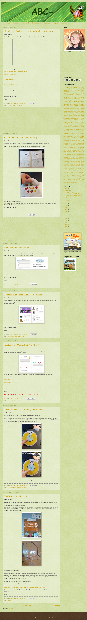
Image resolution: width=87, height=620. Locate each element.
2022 (66, 209)
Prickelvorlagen (81, 158)
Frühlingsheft (77, 150)
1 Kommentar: (22, 398)
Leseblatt (75, 93)
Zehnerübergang (67, 118)
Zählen (72, 126)
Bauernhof (71, 141)
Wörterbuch (82, 137)
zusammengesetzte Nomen (68, 182)
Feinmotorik (82, 148)
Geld (13, 336)
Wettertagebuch (70, 137)
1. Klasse (75, 105)
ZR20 (78, 111)
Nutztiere (14, 487)
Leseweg (82, 108)
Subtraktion (77, 98)
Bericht (74, 143)
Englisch (65, 147)
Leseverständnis (80, 91)
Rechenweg (73, 161)
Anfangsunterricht (67, 101)
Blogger (52, 617)
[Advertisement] (31, 120)
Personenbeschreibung (68, 158)
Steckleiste (72, 98)
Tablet (75, 111)
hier (22, 201)
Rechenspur (73, 133)
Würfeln (73, 175)
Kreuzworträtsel (77, 115)
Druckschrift (81, 105)
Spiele (71, 100)
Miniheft (22, 336)
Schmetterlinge (75, 162)
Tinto (75, 136)
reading (74, 180)
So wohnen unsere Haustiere (11, 77)
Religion (82, 161)
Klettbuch (82, 102)
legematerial (66, 180)
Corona (77, 144)
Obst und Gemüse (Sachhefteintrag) (20, 137)
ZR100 (82, 104)
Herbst (82, 101)
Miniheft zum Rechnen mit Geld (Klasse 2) (24, 294)
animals (72, 178)
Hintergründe (74, 151)
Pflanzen (74, 158)
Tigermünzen (82, 169)
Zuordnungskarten (75, 118)
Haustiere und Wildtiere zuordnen (12, 84)
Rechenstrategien (67, 161)
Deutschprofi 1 (7, 379)
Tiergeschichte (71, 169)
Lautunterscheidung (68, 104)
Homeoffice (80, 151)
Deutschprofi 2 (7, 382)
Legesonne (79, 122)
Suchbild (65, 168)
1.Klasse (74, 87)
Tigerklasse (77, 169)
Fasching (78, 148)
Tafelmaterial (78, 168)
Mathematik (25, 23)
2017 (66, 220)
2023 (66, 207)
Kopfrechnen (66, 108)
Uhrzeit (78, 136)
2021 (66, 211)
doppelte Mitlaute (81, 178)
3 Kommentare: (22, 103)
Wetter (65, 109)
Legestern (66, 107)
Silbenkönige (72, 165)
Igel (83, 151)
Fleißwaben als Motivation (16, 496)
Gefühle (82, 127)
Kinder (76, 109)
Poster (83, 109)
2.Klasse (10, 105)
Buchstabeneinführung (68, 94)
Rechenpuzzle (66, 133)
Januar (68, 200)
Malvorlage (82, 154)
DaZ (64, 146)
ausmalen (76, 126)
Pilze (77, 158)
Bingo (65, 100)
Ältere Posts (56, 605)
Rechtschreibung (68, 90)
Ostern (73, 157)
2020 (66, 213)
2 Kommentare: (22, 598)
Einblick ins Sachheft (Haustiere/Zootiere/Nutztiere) (28, 31)
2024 (66, 205)
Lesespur (79, 130)
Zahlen (83, 175)
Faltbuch (76, 112)
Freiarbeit (66, 91)
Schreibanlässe (66, 164)
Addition (82, 93)
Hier (5, 203)
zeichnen (82, 180)
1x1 (80, 111)
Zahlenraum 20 (67, 105)
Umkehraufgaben (73, 171)
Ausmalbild (65, 141)
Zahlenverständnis (67, 139)
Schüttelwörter (81, 134)
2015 (66, 224)
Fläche (78, 127)
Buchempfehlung (81, 143)
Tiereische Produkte (9, 79)
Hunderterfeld (81, 129)
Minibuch (75, 155)
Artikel (79, 140)
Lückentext (78, 154)
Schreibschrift (67, 98)
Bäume (74, 102)
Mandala (82, 115)
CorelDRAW (66, 93)
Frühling (73, 150)
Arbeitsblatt (14, 400)
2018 (66, 218)
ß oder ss (75, 182)
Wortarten (69, 109)
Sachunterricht (36, 23)
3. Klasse (82, 118)
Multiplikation (71, 107)
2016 (66, 222)
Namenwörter (66, 157)
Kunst (75, 122)
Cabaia (74, 144)
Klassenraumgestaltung (68, 115)
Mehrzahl (65, 132)
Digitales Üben (75, 146)
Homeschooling (67, 122)
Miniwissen (70, 132)
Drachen (82, 146)
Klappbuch (82, 114)
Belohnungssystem (67, 143)
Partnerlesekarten (81, 157)
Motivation (10, 600)
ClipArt (77, 90)
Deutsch (15, 23)
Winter (26, 286)
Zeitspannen (66, 178)
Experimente (66, 148)
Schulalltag (71, 164)
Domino (82, 96)
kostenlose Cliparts (76, 139)
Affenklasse (69, 140)
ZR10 (73, 109)
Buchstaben (71, 96)
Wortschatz (76, 137)
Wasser (76, 172)
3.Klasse (65, 119)
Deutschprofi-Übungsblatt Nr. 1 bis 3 (21, 345)
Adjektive (65, 127)
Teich (83, 168)
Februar (68, 190)
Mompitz (78, 155)
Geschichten (76, 129)
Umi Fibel (82, 136)
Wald (65, 137)
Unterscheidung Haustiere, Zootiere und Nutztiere (15, 71)
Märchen (82, 155)
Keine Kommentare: (23, 284)
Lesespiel (65, 154)
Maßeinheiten (66, 155)
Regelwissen (77, 107)
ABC (70, 119)
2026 (66, 188)
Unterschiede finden (80, 171)
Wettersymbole (81, 172)
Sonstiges (47, 23)
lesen (65, 88)
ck (77, 178)
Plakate (65, 116)
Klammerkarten (67, 97)
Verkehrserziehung (80, 100)
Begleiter (76, 141)
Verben (68, 116)
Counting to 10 (81, 144)
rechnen (78, 180)
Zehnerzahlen (81, 176)
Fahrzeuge (70, 148)
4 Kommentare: (22, 215)
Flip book (69, 150)
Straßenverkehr (67, 136)
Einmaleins (74, 127)
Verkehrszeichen (67, 125)
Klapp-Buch (74, 114)
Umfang (65, 171)
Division (71, 112)
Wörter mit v (67, 175)
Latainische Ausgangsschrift (74, 108)
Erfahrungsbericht (72, 147)
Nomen (65, 123)
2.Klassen (65, 140)
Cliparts (55, 23)
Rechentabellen (81, 133)
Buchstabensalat (66, 144)
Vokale (65, 172)
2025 (66, 203)
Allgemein (76, 119)
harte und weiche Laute (68, 179)
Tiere (25, 487)
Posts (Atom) (11, 608)
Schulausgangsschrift (76, 123)
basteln (75, 178)
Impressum (64, 23)
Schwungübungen (77, 164)
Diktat (80, 146)
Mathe (83, 130)
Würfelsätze (78, 175)
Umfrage (68, 171)
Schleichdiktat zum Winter (16, 247)
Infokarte (82, 107)
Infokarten (66, 130)
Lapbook (70, 130)
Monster (74, 132)
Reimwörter (66, 134)
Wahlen (72, 172)
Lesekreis (74, 130)
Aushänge (82, 140)
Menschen (71, 155)
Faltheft (74, 148)
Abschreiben (10, 286)
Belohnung (82, 141)
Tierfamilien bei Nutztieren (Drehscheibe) (23, 409)
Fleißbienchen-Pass (8, 587)
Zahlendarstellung (67, 176)
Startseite (7, 23)
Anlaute (82, 98)
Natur (83, 122)
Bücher (71, 144)
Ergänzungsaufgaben (80, 147)
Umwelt (82, 123)
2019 (66, 216)
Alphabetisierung (75, 140)
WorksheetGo (67, 102)
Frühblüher (82, 119)
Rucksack (65, 162)
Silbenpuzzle (70, 111)
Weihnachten (73, 116)
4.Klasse (82, 111)
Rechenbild (66, 111)
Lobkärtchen (73, 154)
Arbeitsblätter (81, 97)
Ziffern (69, 178)
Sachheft (14, 105)
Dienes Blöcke (68, 146)
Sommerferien (77, 165)
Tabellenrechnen (71, 168)
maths (70, 180)
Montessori (75, 104)
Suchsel (71, 136)
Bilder (82, 90)
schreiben (74, 97)
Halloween (66, 114)
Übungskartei (81, 126)
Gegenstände (66, 129)
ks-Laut (74, 179)
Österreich (82, 139)
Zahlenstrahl (67, 126)
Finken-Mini (82, 112)
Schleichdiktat (21, 286)
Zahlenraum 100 (79, 94)
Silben (68, 165)
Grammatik (76, 101)
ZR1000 (72, 125)
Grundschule (77, 96)
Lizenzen (69, 154)
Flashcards (65, 150)
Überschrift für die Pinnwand (20, 587)
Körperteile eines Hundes (10, 74)
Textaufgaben (66, 169)
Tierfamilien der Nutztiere (10, 82)
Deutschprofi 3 (7, 384)
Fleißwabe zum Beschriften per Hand (36, 587)
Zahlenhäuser (76, 125)
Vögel (68, 172)
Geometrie (71, 129)
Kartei (72, 122)
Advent (69, 127)
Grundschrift (69, 151)
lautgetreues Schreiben (80, 179)
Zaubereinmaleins (75, 176)
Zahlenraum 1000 (80, 116)
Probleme (69, 123)
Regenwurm (78, 161)
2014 (66, 226)
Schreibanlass (81, 162)
